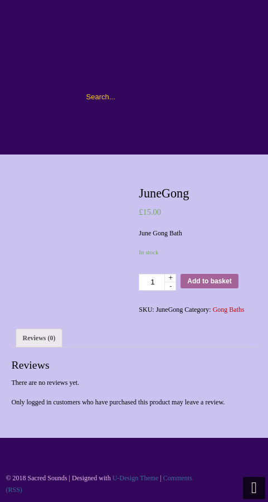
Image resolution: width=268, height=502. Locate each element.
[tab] (39, 338)
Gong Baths (229, 309)
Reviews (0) (39, 338)
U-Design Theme (136, 478)
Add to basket (209, 281)
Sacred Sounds (134, 45)
